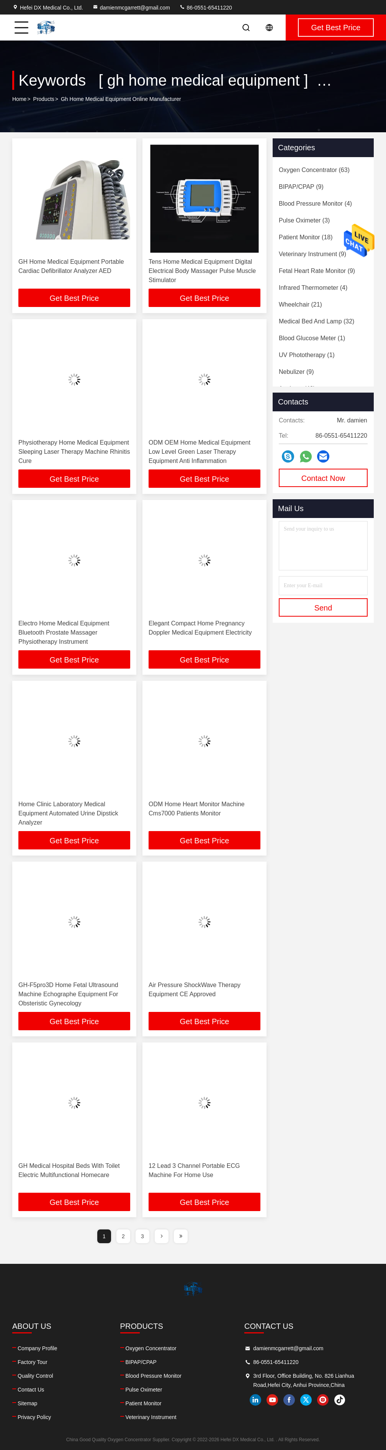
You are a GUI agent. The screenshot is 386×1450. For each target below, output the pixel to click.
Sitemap (27, 1403)
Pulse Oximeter (144, 1390)
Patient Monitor (144, 1403)
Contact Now (323, 478)
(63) (314, 170)
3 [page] (142, 1236)
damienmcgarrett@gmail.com (131, 8)
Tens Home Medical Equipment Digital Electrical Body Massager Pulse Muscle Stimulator (202, 270)
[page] (161, 1236)
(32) (316, 321)
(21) (300, 304)
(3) (304, 220)
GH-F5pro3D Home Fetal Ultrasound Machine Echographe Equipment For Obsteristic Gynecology (68, 994)
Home (19, 99)
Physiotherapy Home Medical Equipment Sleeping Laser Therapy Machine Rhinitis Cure (74, 451)
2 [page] (123, 1236)
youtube (272, 1400)
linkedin (255, 1400)
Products (43, 99)
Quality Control (35, 1376)
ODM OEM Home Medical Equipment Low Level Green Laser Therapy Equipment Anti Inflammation (199, 451)
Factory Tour (32, 1362)
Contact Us (31, 1390)
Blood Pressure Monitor (154, 1376)
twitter (306, 1400)
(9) (301, 186)
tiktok (339, 1400)
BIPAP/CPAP (141, 1362)
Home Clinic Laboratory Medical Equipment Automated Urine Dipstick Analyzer (68, 813)
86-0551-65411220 (205, 8)
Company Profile (37, 1348)
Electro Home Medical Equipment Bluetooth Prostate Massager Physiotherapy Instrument (63, 632)
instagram (323, 1400)
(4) (315, 203)
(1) (312, 338)
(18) (306, 237)
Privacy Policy (34, 1417)
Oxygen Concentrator (151, 1348)
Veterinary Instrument (151, 1417)
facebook (289, 1400)
